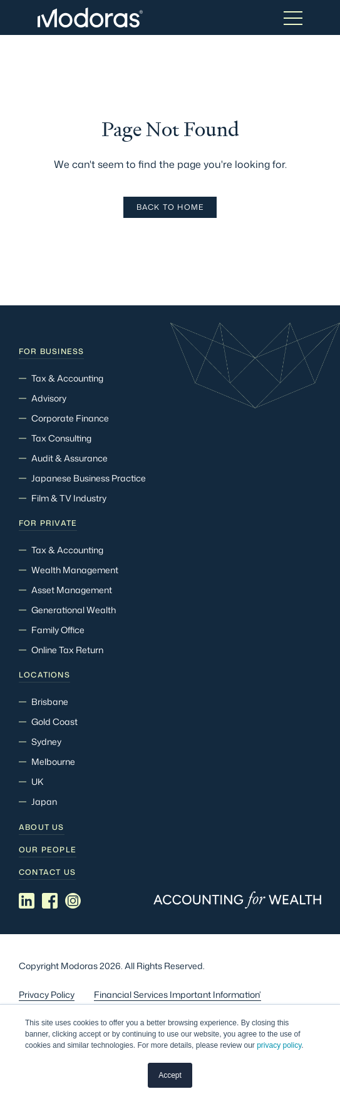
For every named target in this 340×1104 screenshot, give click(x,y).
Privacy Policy (47, 994)
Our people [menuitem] (47, 850)
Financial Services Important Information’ (177, 994)
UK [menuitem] (37, 781)
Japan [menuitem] (44, 801)
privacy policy (279, 1046)
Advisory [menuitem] (48, 398)
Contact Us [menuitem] (47, 872)
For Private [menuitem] (48, 523)
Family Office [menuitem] (58, 630)
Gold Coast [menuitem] (54, 721)
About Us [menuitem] (41, 827)
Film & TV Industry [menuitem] (68, 498)
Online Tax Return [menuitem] (67, 650)
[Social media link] (26, 900)
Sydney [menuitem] (46, 741)
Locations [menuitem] (44, 675)
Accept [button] (170, 1075)
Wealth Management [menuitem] (74, 570)
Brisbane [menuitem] (49, 701)
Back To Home (170, 207)
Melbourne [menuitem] (53, 761)
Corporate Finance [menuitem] (70, 418)
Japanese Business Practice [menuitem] (88, 478)
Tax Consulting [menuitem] (61, 438)
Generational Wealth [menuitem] (73, 610)
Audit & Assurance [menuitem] (69, 458)
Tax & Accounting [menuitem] (67, 378)
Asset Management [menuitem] (71, 590)
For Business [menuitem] (51, 351)
